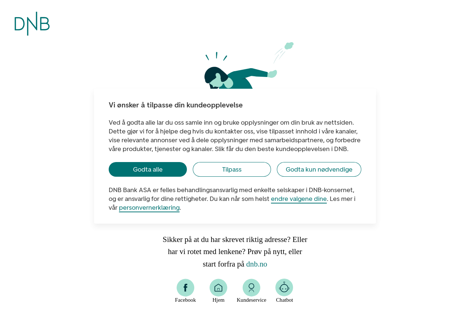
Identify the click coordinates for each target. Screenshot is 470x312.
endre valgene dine (299, 199)
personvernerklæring (149, 207)
